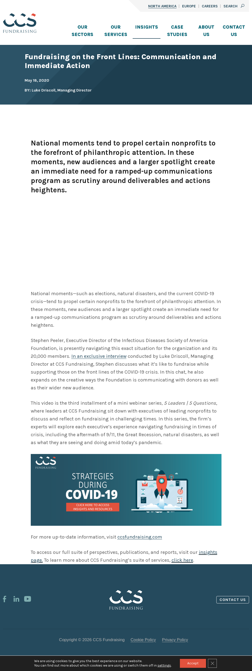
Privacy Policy (175, 639)
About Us (206, 30)
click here (182, 560)
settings (164, 665)
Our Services (115, 30)
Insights (146, 27)
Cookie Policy (143, 639)
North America (162, 6)
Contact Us (234, 30)
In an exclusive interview (98, 356)
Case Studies (177, 30)
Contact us (233, 599)
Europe (189, 6)
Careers (210, 6)
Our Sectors (82, 30)
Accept (193, 663)
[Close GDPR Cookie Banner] (212, 663)
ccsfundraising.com (139, 537)
